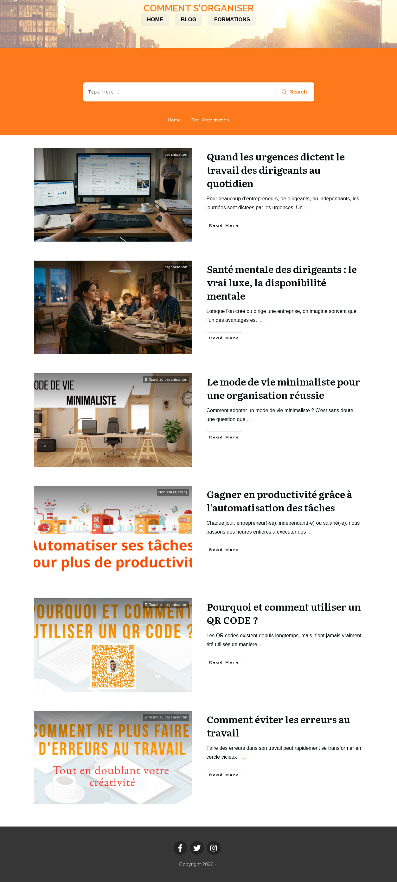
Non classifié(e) (173, 492)
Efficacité (153, 379)
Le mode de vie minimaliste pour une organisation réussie (283, 388)
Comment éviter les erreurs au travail (278, 725)
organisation (176, 154)
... (306, 207)
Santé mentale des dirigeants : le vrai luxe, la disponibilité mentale (282, 282)
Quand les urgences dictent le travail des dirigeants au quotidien (276, 169)
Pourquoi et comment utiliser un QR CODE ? (284, 613)
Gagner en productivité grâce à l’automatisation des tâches (279, 500)
